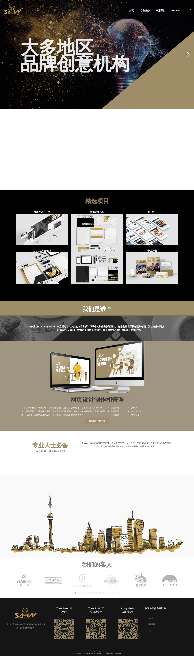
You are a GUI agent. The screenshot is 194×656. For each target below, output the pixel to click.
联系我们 (160, 10)
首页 (131, 10)
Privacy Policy (97, 651)
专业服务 (145, 10)
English (176, 10)
